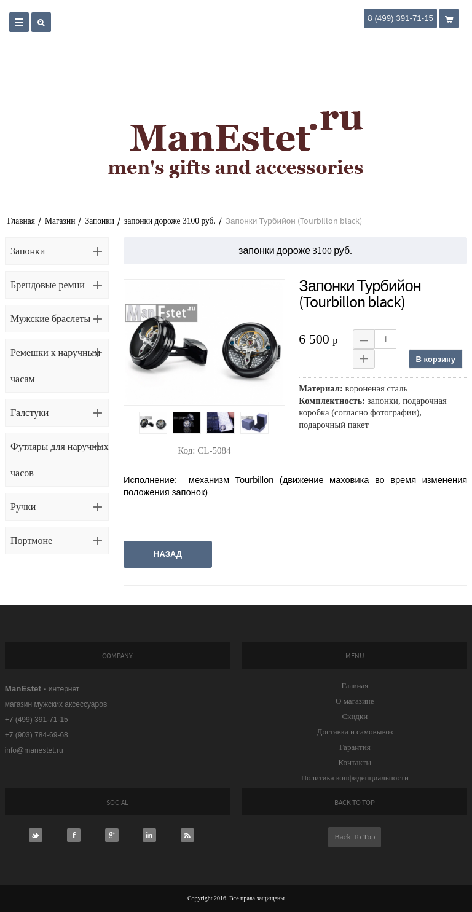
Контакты (355, 762)
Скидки (355, 716)
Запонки (99, 221)
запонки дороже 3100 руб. (170, 221)
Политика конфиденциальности (355, 777)
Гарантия (355, 747)
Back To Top (354, 836)
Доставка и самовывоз (355, 731)
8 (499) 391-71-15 (400, 18)
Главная (21, 221)
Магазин (60, 221)
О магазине (355, 701)
